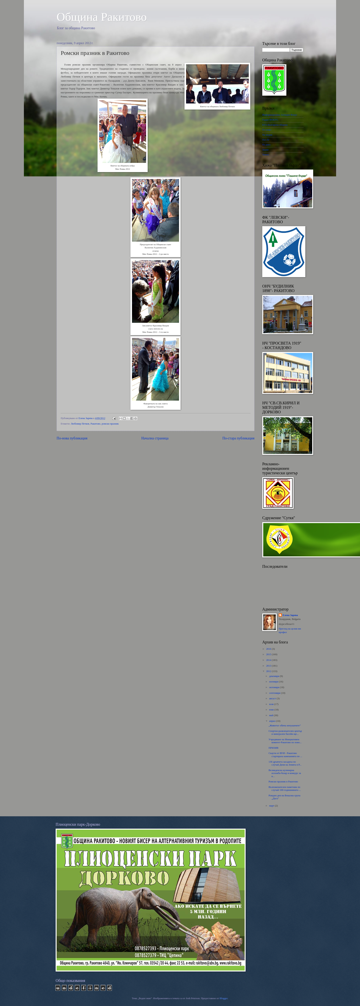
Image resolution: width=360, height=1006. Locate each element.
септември (275, 693)
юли (271, 704)
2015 (269, 654)
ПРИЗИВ (273, 748)
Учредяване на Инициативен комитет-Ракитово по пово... (285, 741)
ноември (274, 681)
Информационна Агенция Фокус (279, 114)
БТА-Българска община (275, 124)
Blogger (224, 998)
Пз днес (266, 144)
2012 (269, 671)
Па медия (267, 134)
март (272, 805)
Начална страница (155, 438)
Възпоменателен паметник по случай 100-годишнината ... (285, 788)
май (271, 715)
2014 (269, 660)
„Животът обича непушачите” (285, 725)
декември (274, 676)
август (273, 698)
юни (271, 709)
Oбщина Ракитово (102, 16)
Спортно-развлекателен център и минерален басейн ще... (285, 732)
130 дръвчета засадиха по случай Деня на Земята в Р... (285, 763)
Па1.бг (266, 139)
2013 (269, 665)
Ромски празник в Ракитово (283, 781)
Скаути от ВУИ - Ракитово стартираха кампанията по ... (285, 754)
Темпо (265, 154)
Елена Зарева (290, 615)
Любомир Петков (80, 423)
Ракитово (95, 423)
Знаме (265, 149)
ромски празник (110, 423)
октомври (274, 687)
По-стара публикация (238, 438)
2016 (269, 649)
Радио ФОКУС (270, 119)
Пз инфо (266, 129)
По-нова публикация (72, 438)
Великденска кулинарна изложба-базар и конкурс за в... (285, 773)
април (272, 721)
